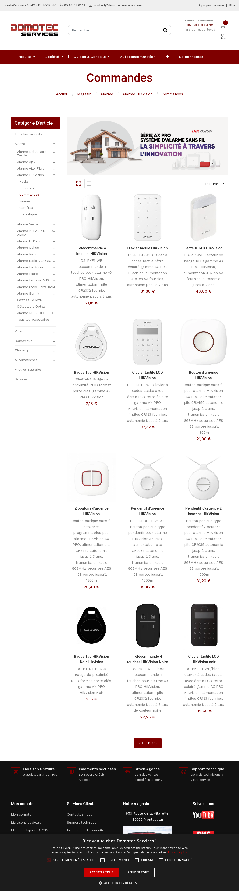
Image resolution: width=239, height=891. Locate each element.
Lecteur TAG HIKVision (203, 248)
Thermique (23, 350)
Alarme (107, 94)
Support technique (81, 822)
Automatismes (26, 360)
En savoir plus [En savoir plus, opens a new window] (177, 852)
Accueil (62, 94)
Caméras (26, 207)
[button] (167, 57)
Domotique (28, 214)
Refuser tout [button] (138, 872)
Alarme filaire (27, 274)
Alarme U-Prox (28, 241)
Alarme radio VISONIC (34, 261)
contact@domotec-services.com (118, 5)
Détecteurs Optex (31, 306)
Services (21, 379)
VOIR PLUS (147, 743)
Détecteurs (28, 188)
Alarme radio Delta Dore (36, 287)
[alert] (119, 862)
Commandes (172, 94)
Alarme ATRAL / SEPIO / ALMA (36, 232)
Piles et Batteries (28, 369)
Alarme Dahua (28, 247)
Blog (232, 5)
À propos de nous (211, 5)
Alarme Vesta (27, 224)
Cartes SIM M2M (30, 300)
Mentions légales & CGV (29, 830)
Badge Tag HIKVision (91, 372)
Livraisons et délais (26, 822)
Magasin (84, 94)
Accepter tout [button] (101, 872)
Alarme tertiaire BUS (33, 280)
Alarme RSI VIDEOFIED (35, 313)
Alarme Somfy (28, 293)
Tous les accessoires (33, 319)
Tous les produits (28, 134)
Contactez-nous (79, 814)
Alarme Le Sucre (30, 267)
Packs (23, 181)
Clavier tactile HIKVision (147, 248)
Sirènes (25, 201)
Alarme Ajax (26, 162)
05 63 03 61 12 (74, 5)
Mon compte (21, 814)
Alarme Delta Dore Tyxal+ (31, 153)
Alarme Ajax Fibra (30, 168)
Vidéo (19, 331)
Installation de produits (85, 830)
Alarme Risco (27, 254)
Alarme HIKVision (137, 94)
